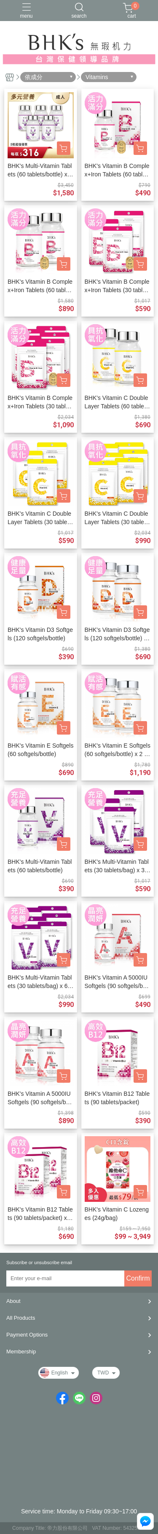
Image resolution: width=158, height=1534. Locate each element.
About (13, 1301)
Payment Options (27, 1335)
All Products (20, 1318)
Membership (21, 1351)
